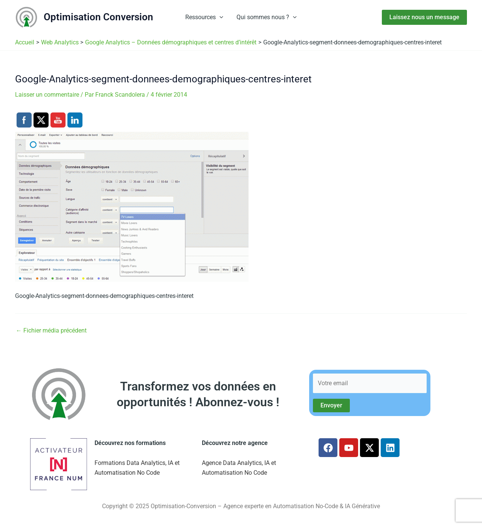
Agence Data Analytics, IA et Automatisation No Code (239, 467)
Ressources (205, 17)
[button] (220, 17)
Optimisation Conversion (98, 17)
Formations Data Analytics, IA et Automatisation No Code (137, 467)
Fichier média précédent (51, 331)
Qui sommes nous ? (266, 17)
